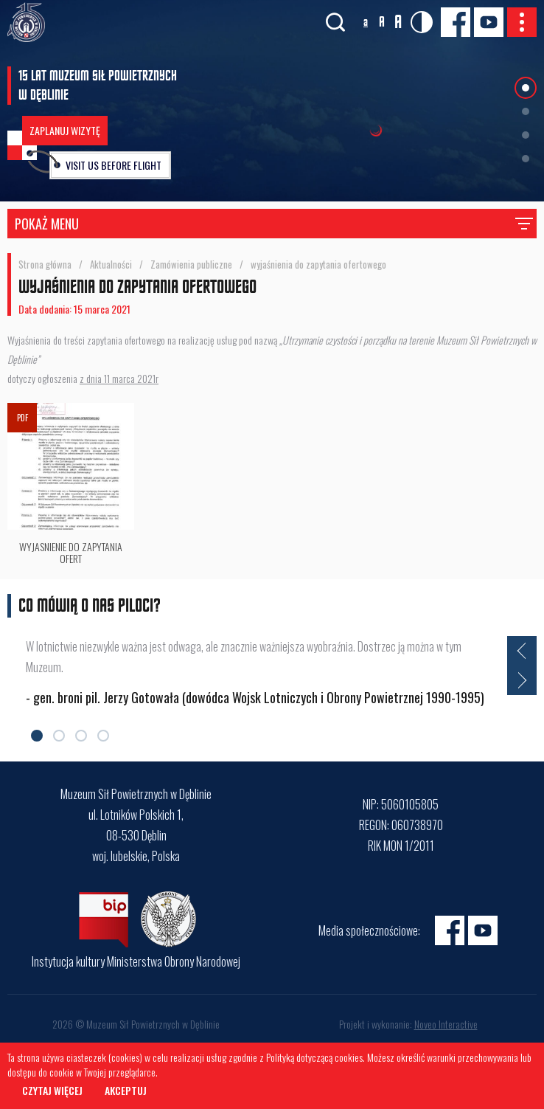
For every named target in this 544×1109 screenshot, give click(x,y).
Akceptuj (126, 1090)
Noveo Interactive (446, 1024)
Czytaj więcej (52, 1090)
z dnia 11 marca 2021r (119, 378)
